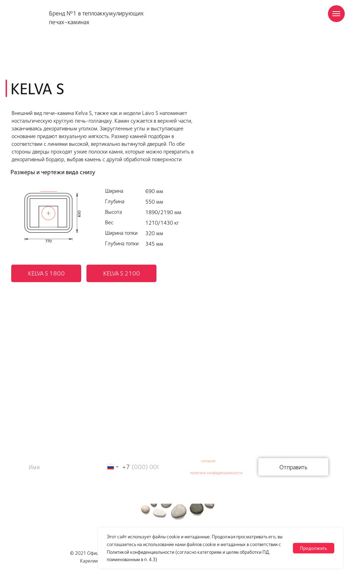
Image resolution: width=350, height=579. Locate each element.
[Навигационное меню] (336, 13)
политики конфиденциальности (216, 473)
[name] (54, 467)
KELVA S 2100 (121, 273)
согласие (208, 461)
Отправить (293, 467)
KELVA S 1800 (46, 273)
